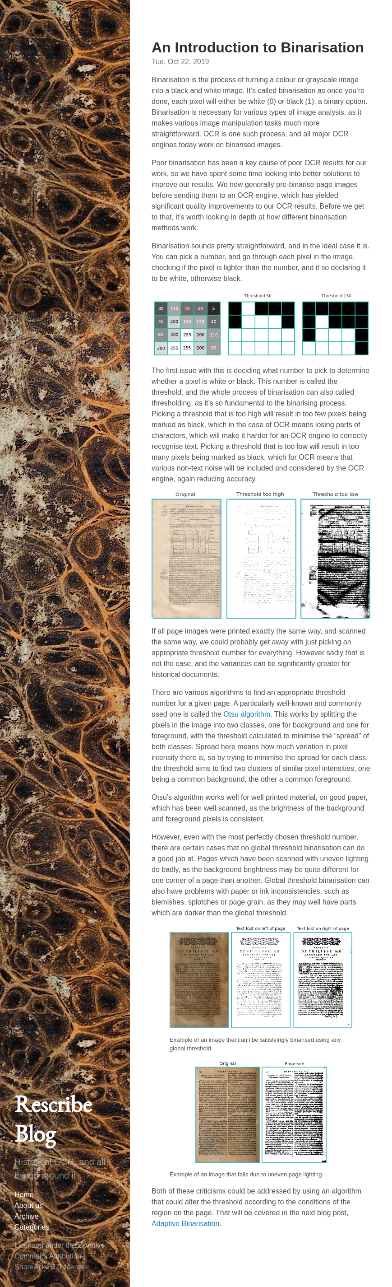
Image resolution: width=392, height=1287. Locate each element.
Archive (26, 1216)
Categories (31, 1227)
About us (28, 1205)
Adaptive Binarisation (185, 1223)
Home (24, 1194)
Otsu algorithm (246, 714)
